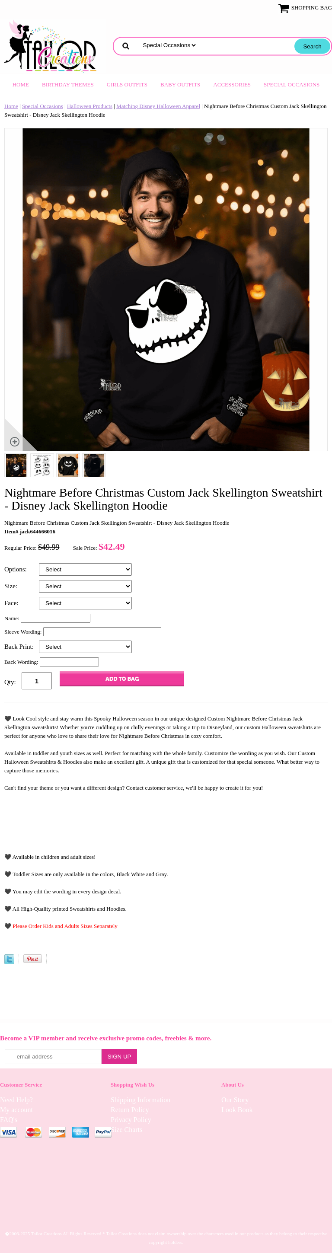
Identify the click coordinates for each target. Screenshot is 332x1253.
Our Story (235, 1099)
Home (21, 84)
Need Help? (16, 1099)
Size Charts (126, 1129)
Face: (12, 602)
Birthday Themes (68, 84)
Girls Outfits (127, 84)
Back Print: (19, 646)
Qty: (10, 682)
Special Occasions (291, 84)
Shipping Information (140, 1099)
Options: (16, 569)
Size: (11, 586)
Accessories (232, 84)
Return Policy (130, 1109)
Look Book (236, 1109)
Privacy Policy (131, 1119)
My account (16, 1109)
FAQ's (8, 1119)
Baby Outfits (180, 84)
